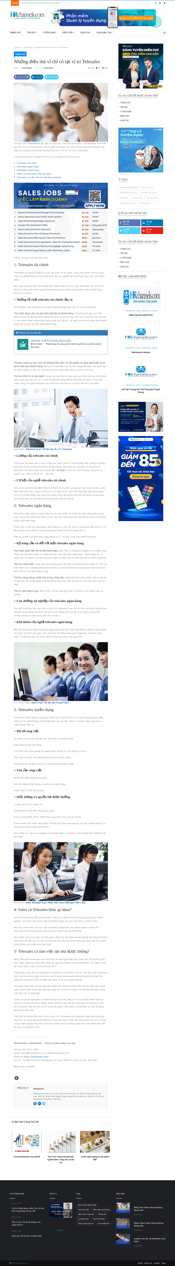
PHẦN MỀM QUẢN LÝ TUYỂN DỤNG (61, 1213)
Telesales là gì (35, 143)
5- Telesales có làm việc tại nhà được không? (38, 177)
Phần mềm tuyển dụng (128, 193)
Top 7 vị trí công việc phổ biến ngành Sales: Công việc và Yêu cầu (60, 1160)
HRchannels (27, 68)
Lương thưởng (137, 198)
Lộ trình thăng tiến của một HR (27, 1157)
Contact (157, 1263)
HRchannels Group (20, 1263)
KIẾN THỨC (68, 32)
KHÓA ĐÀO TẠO (105, 32)
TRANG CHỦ (15, 32)
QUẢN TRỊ (85, 32)
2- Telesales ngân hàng (26, 166)
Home (18, 47)
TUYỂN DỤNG (49, 32)
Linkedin (37, 77)
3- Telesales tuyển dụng (26, 170)
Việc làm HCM (147, 187)
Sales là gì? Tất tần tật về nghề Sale (50, 702)
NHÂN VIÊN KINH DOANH (51, 340)
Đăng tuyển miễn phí (127, 203)
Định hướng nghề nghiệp (129, 187)
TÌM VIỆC (32, 32)
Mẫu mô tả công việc (149, 193)
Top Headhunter (145, 203)
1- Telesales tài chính (25, 163)
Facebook (22, 77)
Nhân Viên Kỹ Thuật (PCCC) (141, 315)
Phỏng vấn (124, 198)
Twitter (51, 77)
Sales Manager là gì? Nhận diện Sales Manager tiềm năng (56, 902)
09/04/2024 (48, 68)
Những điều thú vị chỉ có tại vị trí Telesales (51, 47)
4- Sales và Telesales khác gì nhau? (33, 173)
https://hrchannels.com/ (36, 1056)
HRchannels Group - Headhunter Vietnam (140, 311)
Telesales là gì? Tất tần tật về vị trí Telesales (49, 449)
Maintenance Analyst (141, 352)
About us (148, 1263)
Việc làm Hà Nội (152, 198)
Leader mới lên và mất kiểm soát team (36, 3)
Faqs (163, 1263)
